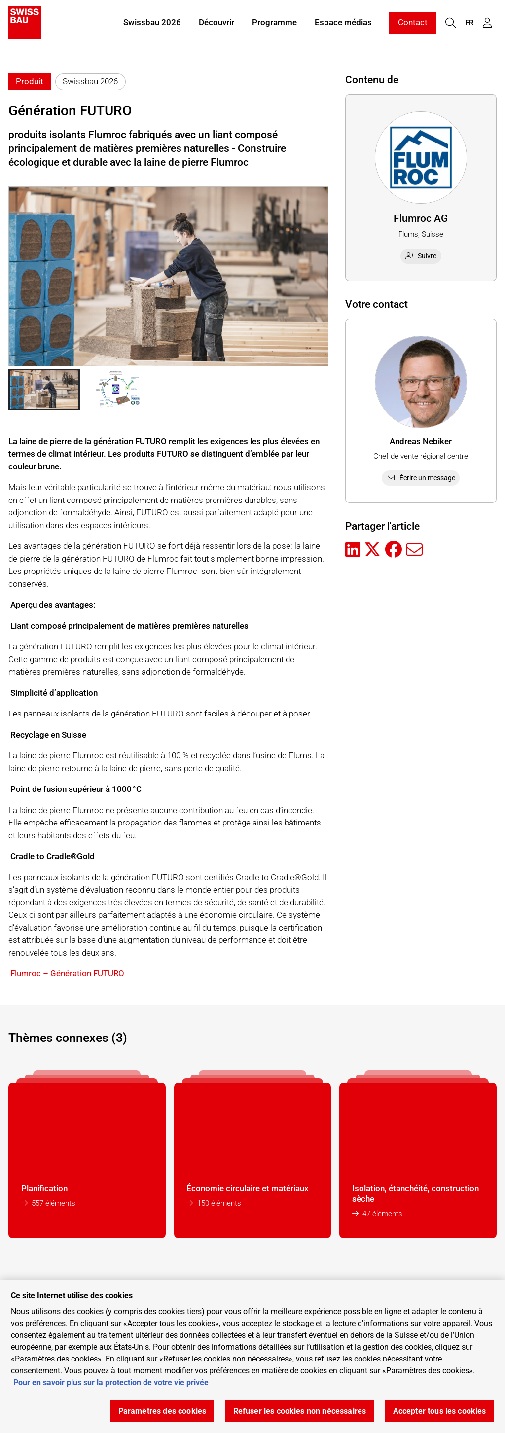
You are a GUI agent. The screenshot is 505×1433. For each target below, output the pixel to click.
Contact (413, 24)
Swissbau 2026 (152, 24)
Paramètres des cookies (162, 1411)
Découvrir (216, 24)
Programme (274, 24)
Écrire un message (421, 478)
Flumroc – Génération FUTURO (67, 973)
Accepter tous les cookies (439, 1411)
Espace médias (343, 24)
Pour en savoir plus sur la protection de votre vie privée (111, 1382)
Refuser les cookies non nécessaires (299, 1411)
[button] (44, 389)
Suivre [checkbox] (421, 256)
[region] (252, 1356)
